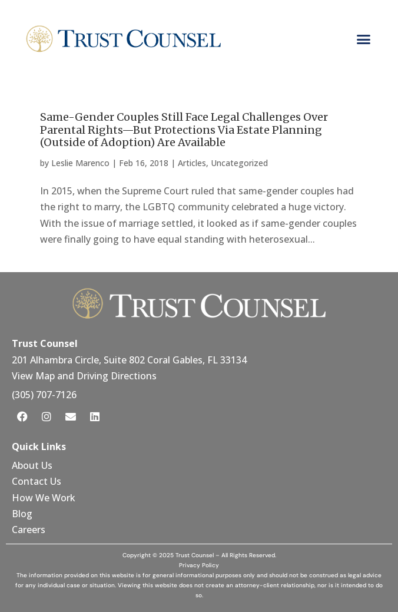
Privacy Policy (199, 565)
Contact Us (38, 481)
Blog (22, 513)
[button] (363, 39)
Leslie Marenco (80, 162)
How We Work (43, 497)
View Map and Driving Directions (84, 375)
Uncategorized (239, 162)
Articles (192, 162)
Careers (28, 529)
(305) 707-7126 (44, 394)
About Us (33, 465)
